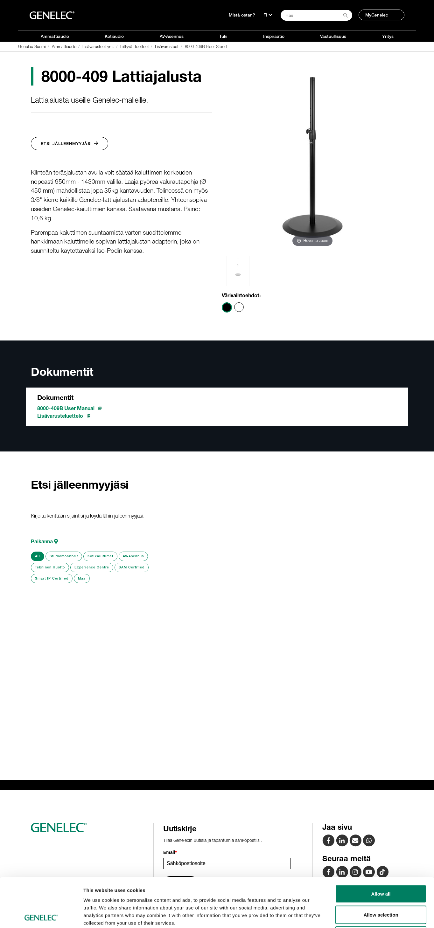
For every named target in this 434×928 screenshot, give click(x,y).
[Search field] (316, 15)
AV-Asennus (172, 36)
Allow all (381, 844)
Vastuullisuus (333, 36)
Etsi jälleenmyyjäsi (69, 143)
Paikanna (44, 541)
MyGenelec (376, 14)
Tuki (223, 36)
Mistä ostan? (242, 14)
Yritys (388, 36)
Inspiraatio (273, 36)
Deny (381, 886)
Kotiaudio (114, 36)
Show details (334, 915)
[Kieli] (268, 14)
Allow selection (380, 865)
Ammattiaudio (55, 36)
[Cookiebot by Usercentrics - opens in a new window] (41, 915)
